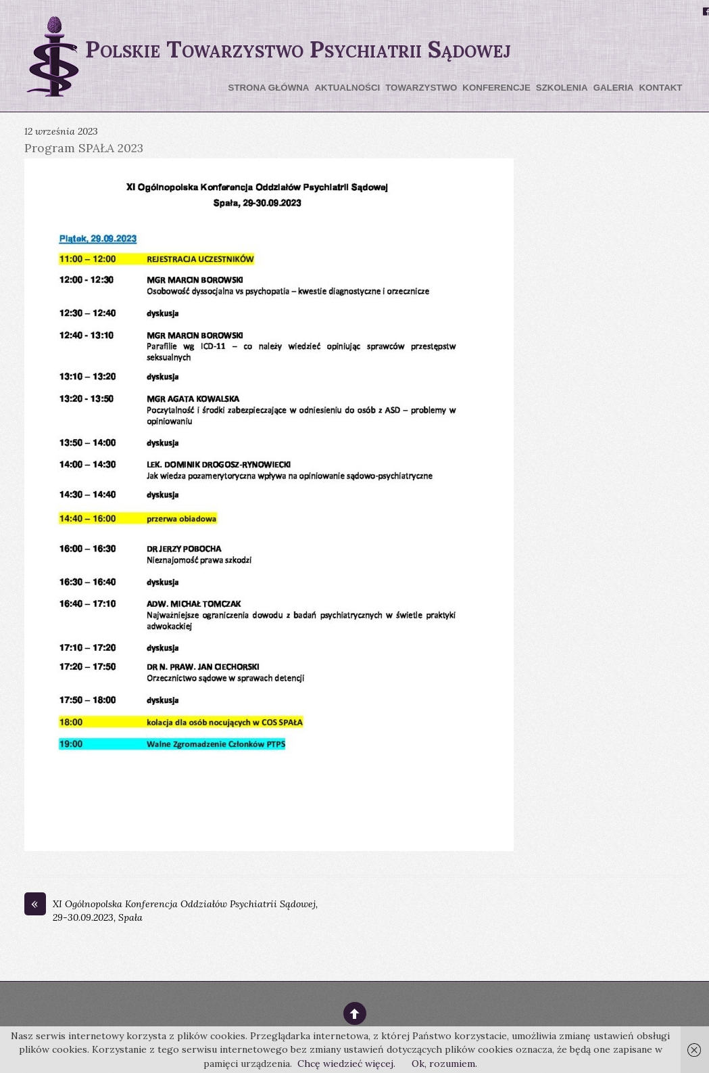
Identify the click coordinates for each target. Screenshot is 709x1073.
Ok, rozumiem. (444, 1063)
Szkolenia (562, 88)
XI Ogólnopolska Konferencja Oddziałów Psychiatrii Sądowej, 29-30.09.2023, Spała (171, 910)
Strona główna (269, 88)
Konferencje (496, 88)
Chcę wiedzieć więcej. (346, 1063)
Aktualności (347, 88)
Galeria (613, 88)
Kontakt (660, 88)
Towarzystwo (421, 88)
